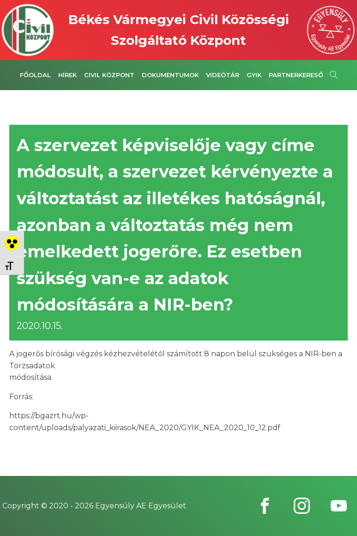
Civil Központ (109, 75)
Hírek (67, 75)
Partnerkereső (296, 75)
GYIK (254, 75)
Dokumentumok (170, 75)
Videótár (222, 75)
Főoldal (35, 75)
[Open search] (334, 74)
